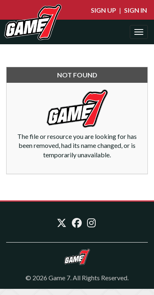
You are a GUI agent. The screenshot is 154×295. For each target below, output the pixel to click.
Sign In (135, 10)
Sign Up (103, 10)
